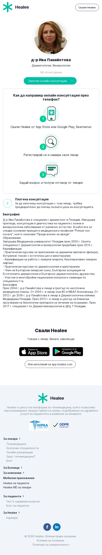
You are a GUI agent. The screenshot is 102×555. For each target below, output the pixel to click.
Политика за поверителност (51, 544)
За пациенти (12, 496)
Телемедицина (16, 443)
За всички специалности (22, 448)
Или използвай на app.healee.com (50, 364)
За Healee (10, 512)
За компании (12, 472)
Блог (9, 460)
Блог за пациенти (17, 505)
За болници (11, 467)
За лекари (10, 438)
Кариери (12, 517)
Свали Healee (87, 7)
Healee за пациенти (16, 483)
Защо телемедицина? (20, 456)
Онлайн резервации (19, 452)
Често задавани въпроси (23, 501)
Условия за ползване (51, 540)
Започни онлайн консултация (47, 80)
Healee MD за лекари (17, 487)
